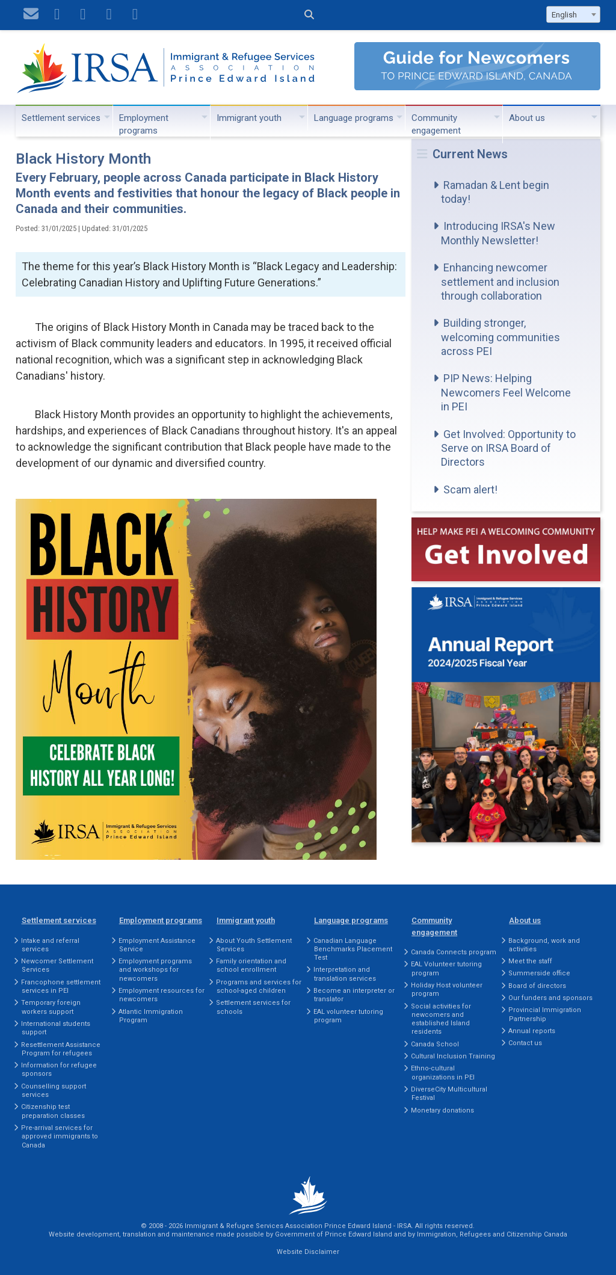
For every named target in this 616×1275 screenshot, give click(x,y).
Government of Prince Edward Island (333, 1234)
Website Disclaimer (308, 1252)
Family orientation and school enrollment (251, 965)
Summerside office (539, 973)
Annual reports (531, 1031)
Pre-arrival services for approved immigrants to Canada (59, 1136)
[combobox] (573, 14)
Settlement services (61, 118)
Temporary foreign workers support (51, 1007)
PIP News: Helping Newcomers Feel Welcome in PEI (506, 392)
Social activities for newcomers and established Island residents (441, 1019)
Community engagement (436, 124)
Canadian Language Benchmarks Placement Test (352, 949)
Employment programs (143, 124)
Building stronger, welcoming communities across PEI (500, 336)
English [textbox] (564, 14)
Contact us (525, 1043)
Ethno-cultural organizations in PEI (443, 1072)
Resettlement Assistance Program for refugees (60, 1049)
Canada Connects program (453, 952)
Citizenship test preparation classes (53, 1111)
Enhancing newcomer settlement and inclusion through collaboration (500, 281)
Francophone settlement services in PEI (60, 986)
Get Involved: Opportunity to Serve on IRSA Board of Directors (508, 448)
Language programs (353, 118)
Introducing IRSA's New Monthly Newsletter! (498, 233)
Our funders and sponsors (550, 998)
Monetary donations (442, 1110)
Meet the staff (530, 961)
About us (527, 118)
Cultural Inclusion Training (453, 1056)
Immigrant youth (249, 118)
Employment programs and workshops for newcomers (155, 970)
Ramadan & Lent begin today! (495, 192)
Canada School (435, 1044)
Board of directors (537, 986)
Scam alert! (470, 489)
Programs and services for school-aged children (258, 986)
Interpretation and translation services (344, 974)
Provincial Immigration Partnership (544, 1014)
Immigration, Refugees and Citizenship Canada (492, 1234)
